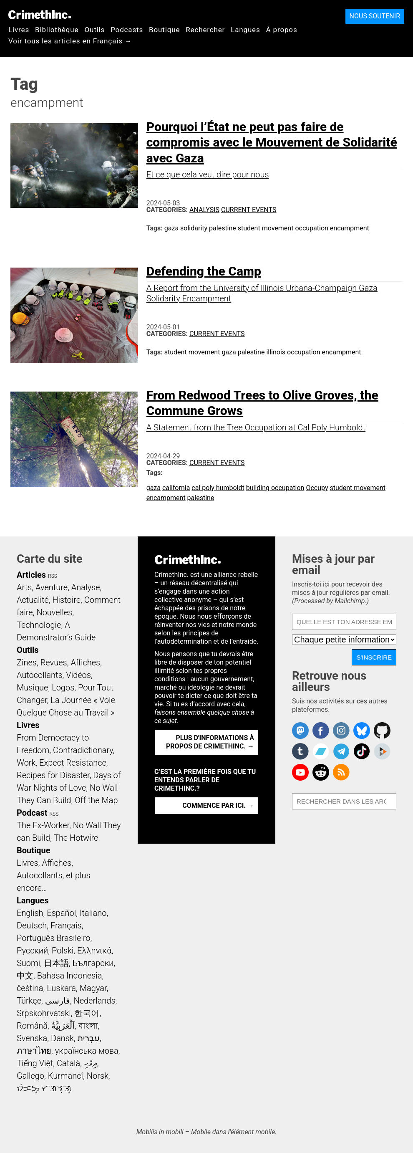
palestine (222, 228)
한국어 (86, 1013)
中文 (25, 976)
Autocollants (40, 675)
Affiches (85, 662)
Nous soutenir (375, 16)
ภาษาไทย (34, 1051)
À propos (281, 29)
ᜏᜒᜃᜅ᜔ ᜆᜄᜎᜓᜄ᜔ (44, 1088)
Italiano (93, 913)
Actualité (33, 600)
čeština (30, 988)
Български (93, 963)
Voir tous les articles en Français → (70, 41)
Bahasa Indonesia (69, 976)
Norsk (97, 1076)
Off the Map (96, 800)
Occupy (317, 488)
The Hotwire (76, 838)
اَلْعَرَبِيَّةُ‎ (63, 1026)
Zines (27, 662)
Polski (62, 951)
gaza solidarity (185, 228)
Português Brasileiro (53, 938)
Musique (32, 688)
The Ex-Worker (43, 825)
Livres (18, 29)
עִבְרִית (89, 1038)
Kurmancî (65, 1076)
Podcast (32, 813)
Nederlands (94, 1001)
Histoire (66, 600)
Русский (32, 951)
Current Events (248, 210)
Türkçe (29, 1001)
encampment (349, 228)
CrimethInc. (39, 14)
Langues (245, 29)
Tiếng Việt (35, 1063)
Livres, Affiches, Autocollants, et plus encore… (54, 875)
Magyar (93, 988)
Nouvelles (54, 612)
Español (61, 913)
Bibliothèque (56, 29)
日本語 (56, 963)
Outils (94, 29)
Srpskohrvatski (44, 1013)
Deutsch (32, 925)
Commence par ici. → (218, 805)
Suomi (28, 963)
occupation (311, 228)
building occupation (275, 488)
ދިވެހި (90, 1063)
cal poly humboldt (217, 488)
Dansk (62, 1038)
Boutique (164, 29)
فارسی (57, 1001)
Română (32, 1026)
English (30, 913)
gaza (229, 352)
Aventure (51, 587)
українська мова (86, 1051)
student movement (266, 228)
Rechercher (205, 29)
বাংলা (88, 1026)
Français (66, 925)
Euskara (61, 988)
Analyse (85, 587)
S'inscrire (374, 657)
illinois (275, 352)
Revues (53, 662)
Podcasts (127, 29)
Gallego (30, 1076)
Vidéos (78, 675)
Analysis (204, 210)
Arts (24, 587)
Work (26, 763)
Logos (63, 688)
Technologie (39, 625)
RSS (52, 576)
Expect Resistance (72, 763)
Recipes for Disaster (53, 775)
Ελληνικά (94, 951)
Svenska (32, 1038)
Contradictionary (83, 750)
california (176, 488)
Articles (31, 575)
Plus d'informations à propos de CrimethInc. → (210, 742)
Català (68, 1063)
